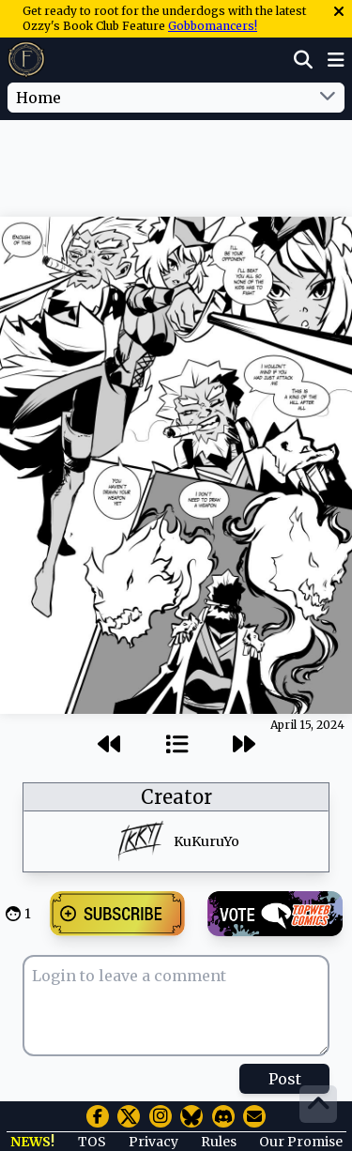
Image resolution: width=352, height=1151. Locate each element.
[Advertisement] (176, 158)
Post (284, 1078)
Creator (176, 797)
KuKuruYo (206, 841)
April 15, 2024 (307, 725)
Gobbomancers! (212, 26)
